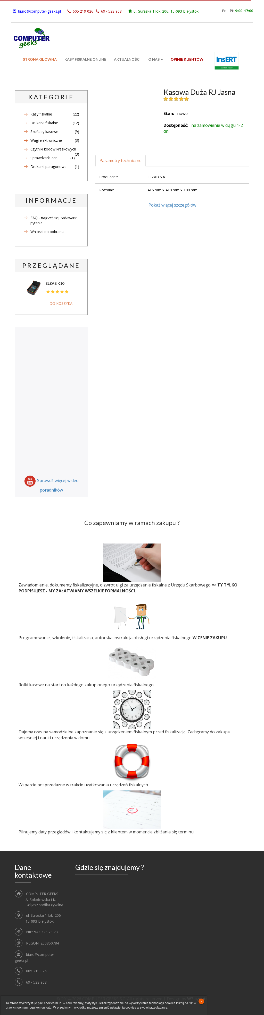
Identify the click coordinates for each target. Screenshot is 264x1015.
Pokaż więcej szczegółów (172, 205)
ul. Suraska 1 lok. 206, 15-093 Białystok (166, 11)
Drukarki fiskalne (44, 122)
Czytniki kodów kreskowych (53, 149)
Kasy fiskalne (41, 114)
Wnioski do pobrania (47, 231)
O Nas (155, 59)
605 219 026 (83, 11)
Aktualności (127, 59)
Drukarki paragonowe (48, 166)
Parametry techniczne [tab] (121, 160)
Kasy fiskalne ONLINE (85, 59)
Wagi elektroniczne (46, 140)
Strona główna (40, 59)
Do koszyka (61, 303)
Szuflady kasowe (44, 131)
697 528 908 (111, 11)
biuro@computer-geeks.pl (39, 11)
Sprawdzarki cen (43, 157)
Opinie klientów (187, 59)
